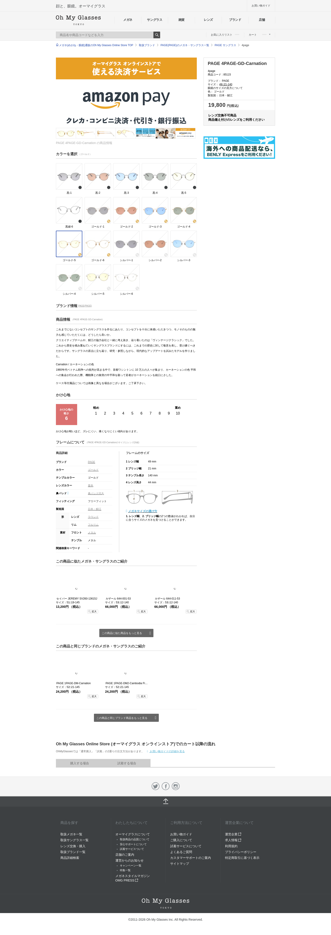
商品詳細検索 (69, 858)
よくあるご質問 (181, 852)
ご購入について (181, 840)
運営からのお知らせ (129, 860)
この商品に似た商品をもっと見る (122, 633)
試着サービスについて (186, 846)
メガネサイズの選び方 (142, 511)
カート (259, 34)
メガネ (127, 19)
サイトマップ (179, 863)
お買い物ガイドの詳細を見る (167, 751)
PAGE (91, 462)
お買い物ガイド (261, 5)
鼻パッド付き (96, 493)
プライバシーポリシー (240, 852)
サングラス (154, 19)
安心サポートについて (133, 844)
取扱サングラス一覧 (74, 840)
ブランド (235, 19)
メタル (92, 532)
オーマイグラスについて (132, 834)
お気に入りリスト (225, 34)
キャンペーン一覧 (130, 865)
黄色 (90, 485)
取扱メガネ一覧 (71, 834)
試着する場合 (126, 763)
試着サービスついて (132, 849)
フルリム (93, 524)
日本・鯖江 (94, 509)
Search (156, 35)
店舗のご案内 (124, 854)
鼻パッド (62, 493)
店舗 (262, 19)
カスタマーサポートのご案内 (190, 858)
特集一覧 (125, 870)
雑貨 (181, 19)
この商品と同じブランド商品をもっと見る (121, 718)
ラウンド (93, 516)
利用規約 (231, 846)
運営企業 (233, 834)
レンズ (208, 19)
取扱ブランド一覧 (72, 852)
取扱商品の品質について (134, 839)
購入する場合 (79, 763)
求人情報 (233, 840)
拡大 (94, 611)
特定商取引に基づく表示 (242, 858)
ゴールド (93, 469)
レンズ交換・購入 (72, 846)
